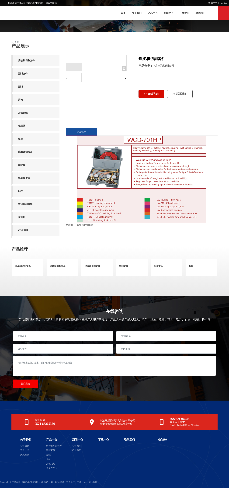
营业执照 (93, 482)
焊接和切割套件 (164, 65)
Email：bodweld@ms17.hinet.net (185, 425)
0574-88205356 (45, 423)
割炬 (191, 266)
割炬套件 (123, 266)
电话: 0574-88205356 (180, 419)
